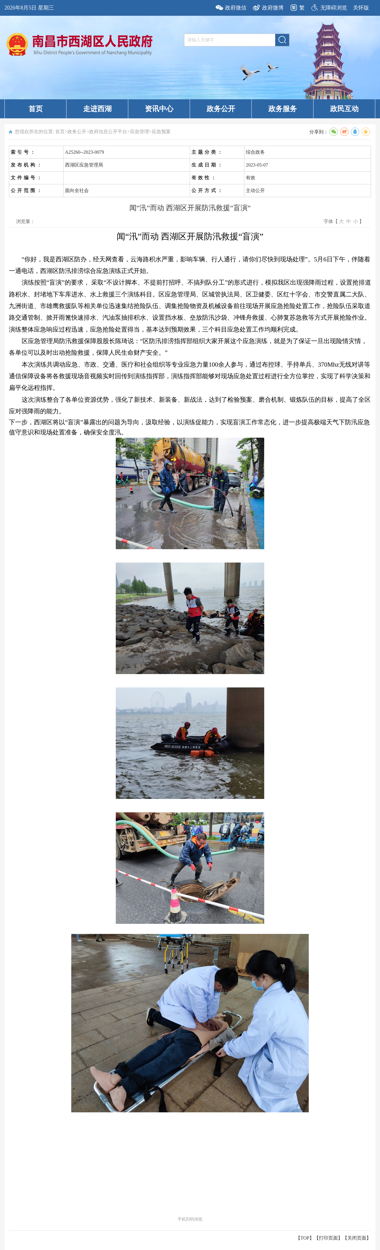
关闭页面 (356, 1237)
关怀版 (361, 8)
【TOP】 (305, 1237)
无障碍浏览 (333, 8)
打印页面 (328, 1237)
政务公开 (221, 109)
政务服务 (282, 109)
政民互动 (344, 109)
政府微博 (273, 8)
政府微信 (235, 8)
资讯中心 (159, 109)
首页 (35, 109)
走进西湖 (97, 109)
